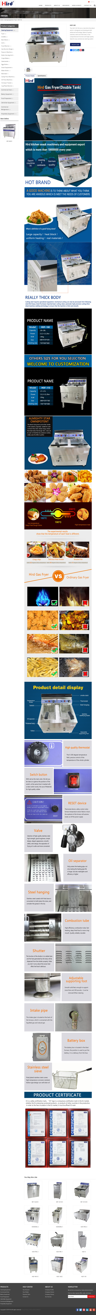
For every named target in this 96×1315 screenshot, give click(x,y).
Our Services (48, 1297)
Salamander (5, 61)
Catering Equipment (8, 30)
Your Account (26, 1290)
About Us (57, 5)
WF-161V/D (84, 1202)
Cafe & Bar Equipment (8, 102)
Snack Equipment (7, 67)
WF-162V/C (35, 1202)
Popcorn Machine (7, 52)
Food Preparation (7, 98)
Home (40, 5)
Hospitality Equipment (9, 114)
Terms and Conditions (35, 1309)
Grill (3, 43)
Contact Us (87, 5)
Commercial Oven (7, 90)
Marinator (5, 73)
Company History (49, 1294)
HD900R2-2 (35, 1227)
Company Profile (49, 1290)
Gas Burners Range (7, 49)
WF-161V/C (59, 1202)
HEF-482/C (9, 141)
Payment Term (26, 1294)
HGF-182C (60, 1276)
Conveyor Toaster (7, 83)
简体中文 (92, 1)
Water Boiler (5, 70)
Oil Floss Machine (7, 80)
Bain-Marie (5, 40)
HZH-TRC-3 (84, 1227)
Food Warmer (6, 46)
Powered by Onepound (6, 1312)
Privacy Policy (24, 1309)
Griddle (4, 37)
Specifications (42, 76)
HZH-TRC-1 (59, 1252)
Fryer (3, 33)
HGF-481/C (35, 1276)
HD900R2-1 (59, 1227)
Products (48, 5)
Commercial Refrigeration (6, 108)
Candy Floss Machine (8, 77)
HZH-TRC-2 (35, 1252)
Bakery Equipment (7, 94)
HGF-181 (84, 1276)
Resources (66, 5)
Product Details (30, 76)
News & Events (76, 5)
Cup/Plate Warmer (7, 86)
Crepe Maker (5, 58)
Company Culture (49, 1292)
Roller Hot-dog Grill (7, 55)
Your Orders (26, 1292)
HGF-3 (84, 1252)
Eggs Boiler (5, 64)
